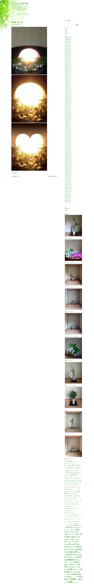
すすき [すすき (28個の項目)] (73, 474)
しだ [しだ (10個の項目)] (76, 470)
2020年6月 (67, 80)
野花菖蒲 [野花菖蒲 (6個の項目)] (79, 576)
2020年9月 (67, 75)
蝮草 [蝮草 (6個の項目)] (79, 572)
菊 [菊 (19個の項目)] (79, 565)
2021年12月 (67, 59)
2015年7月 (67, 171)
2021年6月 (67, 62)
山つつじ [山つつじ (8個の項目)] (71, 534)
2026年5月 (67, 39)
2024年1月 (67, 43)
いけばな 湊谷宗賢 (20, 3)
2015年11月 (67, 164)
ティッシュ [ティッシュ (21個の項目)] (69, 513)
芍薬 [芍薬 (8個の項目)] (75, 560)
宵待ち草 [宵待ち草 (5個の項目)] (66, 532)
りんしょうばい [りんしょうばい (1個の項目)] (76, 484)
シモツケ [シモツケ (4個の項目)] (66, 502)
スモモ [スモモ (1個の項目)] (74, 506)
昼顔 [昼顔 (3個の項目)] (76, 539)
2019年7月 (67, 98)
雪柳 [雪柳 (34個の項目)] (70, 582)
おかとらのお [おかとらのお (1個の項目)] (73, 463)
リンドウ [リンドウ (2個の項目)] (75, 523)
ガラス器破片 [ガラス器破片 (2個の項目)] (77, 491)
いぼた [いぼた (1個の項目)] (77, 461)
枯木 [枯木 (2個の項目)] (74, 546)
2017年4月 (67, 137)
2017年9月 (67, 132)
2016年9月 (67, 146)
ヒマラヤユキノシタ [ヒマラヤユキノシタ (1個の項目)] (71, 519)
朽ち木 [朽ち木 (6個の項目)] (66, 544)
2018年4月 (67, 125)
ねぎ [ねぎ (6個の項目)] (69, 480)
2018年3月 (67, 127)
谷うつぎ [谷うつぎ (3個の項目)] (66, 574)
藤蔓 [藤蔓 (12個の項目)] (67, 572)
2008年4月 (67, 202)
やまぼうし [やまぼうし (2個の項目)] (66, 484)
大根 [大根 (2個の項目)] (71, 529)
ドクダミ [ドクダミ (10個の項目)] (76, 515)
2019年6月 (67, 100)
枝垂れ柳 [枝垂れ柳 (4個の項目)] (66, 546)
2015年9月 (67, 168)
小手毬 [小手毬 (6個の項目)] (72, 532)
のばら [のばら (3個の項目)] (73, 480)
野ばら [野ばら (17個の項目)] (70, 577)
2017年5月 (67, 136)
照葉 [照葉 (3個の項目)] (65, 554)
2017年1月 (67, 139)
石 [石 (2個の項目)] (76, 554)
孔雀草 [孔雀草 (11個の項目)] (77, 529)
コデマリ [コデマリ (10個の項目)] (76, 496)
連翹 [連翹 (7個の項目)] (79, 574)
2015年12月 (67, 162)
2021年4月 (67, 66)
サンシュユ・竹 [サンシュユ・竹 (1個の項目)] (73, 500)
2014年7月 (67, 193)
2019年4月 (67, 103)
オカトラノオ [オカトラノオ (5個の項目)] (68, 489)
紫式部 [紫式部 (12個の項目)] (79, 557)
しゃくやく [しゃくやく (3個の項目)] (67, 474)
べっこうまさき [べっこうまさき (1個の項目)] (67, 482)
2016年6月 (67, 152)
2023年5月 (67, 46)
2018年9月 (67, 116)
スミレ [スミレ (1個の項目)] (71, 506)
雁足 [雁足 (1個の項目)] (65, 582)
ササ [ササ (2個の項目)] (70, 498)
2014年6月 (67, 194)
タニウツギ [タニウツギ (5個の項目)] (67, 508)
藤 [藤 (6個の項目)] (65, 572)
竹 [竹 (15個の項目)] (68, 557)
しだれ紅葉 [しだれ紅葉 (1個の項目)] (72, 472)
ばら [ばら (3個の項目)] (76, 480)
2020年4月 (67, 84)
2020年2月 (67, 86)
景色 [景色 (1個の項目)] (79, 539)
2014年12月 (67, 184)
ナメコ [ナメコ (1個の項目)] (81, 515)
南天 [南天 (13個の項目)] (68, 527)
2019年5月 (67, 102)
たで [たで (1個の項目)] (81, 474)
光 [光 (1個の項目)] (72, 525)
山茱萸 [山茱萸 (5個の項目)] (66, 539)
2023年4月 (67, 48)
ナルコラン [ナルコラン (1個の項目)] (66, 517)
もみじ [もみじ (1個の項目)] (80, 482)
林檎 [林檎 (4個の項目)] (78, 544)
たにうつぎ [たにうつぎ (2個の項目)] (66, 476)
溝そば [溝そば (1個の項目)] (79, 552)
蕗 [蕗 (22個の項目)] (81, 569)
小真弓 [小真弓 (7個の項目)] (76, 532)
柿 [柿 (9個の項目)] (81, 547)
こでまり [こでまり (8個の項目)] (78, 467)
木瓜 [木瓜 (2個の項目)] (70, 541)
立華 (66, 31)
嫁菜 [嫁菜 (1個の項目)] (73, 529)
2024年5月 (67, 41)
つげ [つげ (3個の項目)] (71, 476)
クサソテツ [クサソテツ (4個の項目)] (74, 493)
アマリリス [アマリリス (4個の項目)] (67, 487)
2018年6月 (67, 121)
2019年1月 (67, 109)
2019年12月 (67, 89)
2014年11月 (67, 186)
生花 (66, 29)
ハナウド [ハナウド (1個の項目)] (78, 517)
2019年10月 (67, 93)
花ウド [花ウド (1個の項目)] (68, 562)
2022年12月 (67, 50)
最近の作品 (19, 14)
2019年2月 (67, 107)
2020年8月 (67, 77)
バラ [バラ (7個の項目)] (65, 519)
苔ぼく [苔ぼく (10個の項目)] (66, 565)
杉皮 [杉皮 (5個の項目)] (72, 544)
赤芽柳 (14, 173)
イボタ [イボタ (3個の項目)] (72, 487)
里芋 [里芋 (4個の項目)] (65, 576)
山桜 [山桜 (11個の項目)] (80, 534)
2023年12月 (67, 45)
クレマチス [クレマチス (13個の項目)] (68, 496)
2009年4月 (67, 198)
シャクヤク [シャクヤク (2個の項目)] (76, 502)
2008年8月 (67, 200)
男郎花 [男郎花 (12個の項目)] (69, 554)
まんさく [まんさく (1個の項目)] (72, 482)
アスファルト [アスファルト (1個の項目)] (75, 485)
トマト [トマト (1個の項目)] (75, 513)
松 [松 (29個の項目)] (76, 544)
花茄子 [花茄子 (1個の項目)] (71, 562)
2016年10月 (67, 145)
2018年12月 (67, 111)
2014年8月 (67, 191)
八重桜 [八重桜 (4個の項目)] (75, 525)
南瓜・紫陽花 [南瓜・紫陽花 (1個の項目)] (75, 527)
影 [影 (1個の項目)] (74, 539)
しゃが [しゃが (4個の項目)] (80, 472)
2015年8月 (67, 169)
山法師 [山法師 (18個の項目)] (67, 537)
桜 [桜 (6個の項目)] (71, 549)
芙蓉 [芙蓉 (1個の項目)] (79, 560)
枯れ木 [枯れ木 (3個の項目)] (71, 547)
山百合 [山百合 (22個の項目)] (73, 537)
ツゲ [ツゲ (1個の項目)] (80, 508)
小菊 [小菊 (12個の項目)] (66, 534)
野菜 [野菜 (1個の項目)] (69, 579)
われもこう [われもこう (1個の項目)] (71, 485)
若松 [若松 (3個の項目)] (75, 564)
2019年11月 (67, 91)
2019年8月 (67, 96)
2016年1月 (67, 161)
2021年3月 (67, 68)
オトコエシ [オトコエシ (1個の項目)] (74, 489)
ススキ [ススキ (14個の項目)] (67, 506)
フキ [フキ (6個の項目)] (69, 521)
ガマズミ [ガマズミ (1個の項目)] (72, 491)
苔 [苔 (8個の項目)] (79, 562)
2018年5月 (67, 123)
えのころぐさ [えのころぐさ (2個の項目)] (67, 463)
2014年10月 (67, 187)
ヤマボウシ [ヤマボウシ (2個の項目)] (69, 523)
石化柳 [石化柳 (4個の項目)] (79, 554)
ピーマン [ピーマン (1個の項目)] (66, 521)
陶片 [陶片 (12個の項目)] (80, 579)
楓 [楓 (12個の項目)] (77, 549)
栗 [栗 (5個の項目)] (65, 549)
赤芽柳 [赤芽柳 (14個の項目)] (75, 574)
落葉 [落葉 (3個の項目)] (79, 567)
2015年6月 (67, 173)
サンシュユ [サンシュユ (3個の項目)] (67, 500)
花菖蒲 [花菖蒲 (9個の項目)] (75, 562)
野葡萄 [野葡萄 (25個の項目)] (73, 579)
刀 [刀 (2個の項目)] (80, 525)
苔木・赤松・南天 (53, 176)
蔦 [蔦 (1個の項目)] (79, 569)
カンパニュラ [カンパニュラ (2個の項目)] (67, 491)
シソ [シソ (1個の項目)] (77, 500)
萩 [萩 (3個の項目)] (77, 567)
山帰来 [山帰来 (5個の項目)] (76, 534)
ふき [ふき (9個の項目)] (79, 480)
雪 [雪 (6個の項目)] (67, 582)
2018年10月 (67, 114)
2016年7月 (67, 150)
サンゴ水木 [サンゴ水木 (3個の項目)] (74, 498)
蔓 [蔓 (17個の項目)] (71, 569)
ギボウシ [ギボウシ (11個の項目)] (67, 493)
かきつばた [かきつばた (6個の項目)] (67, 465)
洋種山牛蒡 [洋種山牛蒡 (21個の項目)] (73, 552)
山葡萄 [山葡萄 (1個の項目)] (70, 539)
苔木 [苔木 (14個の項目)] (71, 565)
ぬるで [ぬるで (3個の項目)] (66, 480)
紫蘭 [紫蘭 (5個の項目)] (65, 560)
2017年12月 (67, 130)
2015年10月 (67, 166)
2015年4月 (67, 177)
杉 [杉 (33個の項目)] (70, 544)
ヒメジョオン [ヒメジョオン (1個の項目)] (78, 519)
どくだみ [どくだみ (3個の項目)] (75, 478)
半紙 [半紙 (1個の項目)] (65, 527)
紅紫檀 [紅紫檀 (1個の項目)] (75, 557)
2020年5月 (67, 82)
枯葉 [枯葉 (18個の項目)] (78, 547)
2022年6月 (67, 57)
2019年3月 (67, 105)
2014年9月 (67, 189)
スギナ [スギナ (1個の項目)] (79, 504)
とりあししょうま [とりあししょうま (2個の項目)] (68, 478)
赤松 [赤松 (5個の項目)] (70, 574)
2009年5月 (67, 196)
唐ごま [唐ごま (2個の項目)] (80, 527)
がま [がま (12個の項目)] (73, 465)
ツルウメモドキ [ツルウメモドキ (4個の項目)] (68, 510)
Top (13, 14)
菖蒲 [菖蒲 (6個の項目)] (65, 567)
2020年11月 (67, 71)
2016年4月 (67, 155)
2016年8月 (67, 148)
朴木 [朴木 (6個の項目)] (77, 541)
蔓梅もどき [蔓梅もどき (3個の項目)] (75, 569)
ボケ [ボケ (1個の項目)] (72, 521)
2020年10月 (67, 73)
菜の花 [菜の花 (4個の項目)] (69, 567)
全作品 (26, 14)
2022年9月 (67, 54)
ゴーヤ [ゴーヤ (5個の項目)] (66, 498)
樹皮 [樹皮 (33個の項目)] (80, 549)
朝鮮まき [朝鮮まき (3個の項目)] (66, 541)
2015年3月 (67, 178)
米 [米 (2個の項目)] (72, 557)
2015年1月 (67, 182)
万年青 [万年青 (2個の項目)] (70, 525)
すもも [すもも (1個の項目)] (78, 474)
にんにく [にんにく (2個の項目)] (79, 478)
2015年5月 (67, 175)
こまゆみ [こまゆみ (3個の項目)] (66, 470)
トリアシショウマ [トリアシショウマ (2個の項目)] (68, 515)
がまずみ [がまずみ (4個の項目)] (77, 465)
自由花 (66, 33)
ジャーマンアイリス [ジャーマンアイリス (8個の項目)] (71, 504)
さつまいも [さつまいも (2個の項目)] (71, 470)
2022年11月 (67, 52)
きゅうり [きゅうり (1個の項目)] (66, 467)
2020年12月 (67, 70)
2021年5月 (67, 64)
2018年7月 (67, 120)
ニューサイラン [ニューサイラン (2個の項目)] (72, 517)
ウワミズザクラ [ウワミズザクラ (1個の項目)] (77, 487)
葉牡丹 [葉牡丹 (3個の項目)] (66, 569)
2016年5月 (67, 153)
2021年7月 (67, 61)
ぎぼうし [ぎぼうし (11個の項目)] (71, 467)
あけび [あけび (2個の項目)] (65, 461)
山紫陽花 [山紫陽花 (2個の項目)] (78, 537)
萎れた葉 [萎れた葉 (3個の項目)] (74, 567)
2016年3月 (67, 157)
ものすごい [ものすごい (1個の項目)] (76, 482)
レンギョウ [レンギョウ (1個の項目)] (66, 525)
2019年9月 (67, 95)
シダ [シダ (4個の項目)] (80, 500)
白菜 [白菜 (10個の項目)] (74, 554)
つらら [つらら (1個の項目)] (73, 476)
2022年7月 (67, 55)
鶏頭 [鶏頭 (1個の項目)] (77, 582)
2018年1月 (67, 128)
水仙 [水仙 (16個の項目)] (66, 552)
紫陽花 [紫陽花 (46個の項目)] (70, 560)
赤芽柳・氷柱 (15, 176)
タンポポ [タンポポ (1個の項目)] (72, 508)
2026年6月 (67, 37)
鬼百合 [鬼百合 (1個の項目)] (74, 582)
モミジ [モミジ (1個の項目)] (65, 523)
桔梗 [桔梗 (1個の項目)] (69, 549)
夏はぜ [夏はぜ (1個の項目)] (68, 529)
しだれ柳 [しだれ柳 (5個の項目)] (66, 472)
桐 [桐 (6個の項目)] (66, 549)
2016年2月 (67, 159)
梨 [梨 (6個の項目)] (74, 549)
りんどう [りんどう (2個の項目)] (66, 485)
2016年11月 (67, 143)
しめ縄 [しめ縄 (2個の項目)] (76, 472)
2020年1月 (67, 87)
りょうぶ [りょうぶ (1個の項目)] (71, 484)
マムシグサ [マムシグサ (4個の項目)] (77, 521)
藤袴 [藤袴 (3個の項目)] (71, 572)
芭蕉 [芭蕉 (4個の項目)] (65, 562)
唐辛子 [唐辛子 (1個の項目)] (65, 529)
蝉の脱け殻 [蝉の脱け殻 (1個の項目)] (75, 572)
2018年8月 (67, 118)
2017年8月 (67, 134)
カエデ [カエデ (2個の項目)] (78, 489)
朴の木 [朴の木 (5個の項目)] (74, 541)
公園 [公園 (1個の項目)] (79, 525)
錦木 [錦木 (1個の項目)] (77, 579)
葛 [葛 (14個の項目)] (69, 569)
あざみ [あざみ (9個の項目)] (70, 461)
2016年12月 (67, 141)
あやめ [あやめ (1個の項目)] (74, 461)
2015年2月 (67, 180)
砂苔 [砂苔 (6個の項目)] (65, 557)
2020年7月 (67, 79)
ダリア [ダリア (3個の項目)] (76, 508)
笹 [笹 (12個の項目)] (70, 557)
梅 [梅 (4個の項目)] (72, 549)
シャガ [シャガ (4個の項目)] (71, 502)
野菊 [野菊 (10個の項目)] (65, 579)
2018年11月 (67, 112)
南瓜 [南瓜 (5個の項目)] (71, 527)
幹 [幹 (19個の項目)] (72, 539)
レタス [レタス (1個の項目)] (78, 523)
